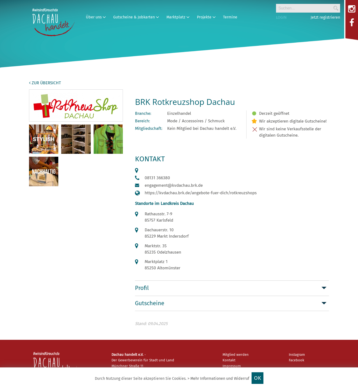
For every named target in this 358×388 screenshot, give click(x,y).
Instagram (297, 354)
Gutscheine (149, 303)
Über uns (96, 17)
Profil (142, 288)
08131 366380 (157, 177)
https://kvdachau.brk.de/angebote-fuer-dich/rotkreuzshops (201, 192)
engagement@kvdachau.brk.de (174, 185)
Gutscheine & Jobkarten (136, 17)
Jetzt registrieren (325, 17)
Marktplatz (178, 17)
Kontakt (229, 360)
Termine (230, 17)
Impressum (232, 366)
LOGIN (281, 17)
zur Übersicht (45, 82)
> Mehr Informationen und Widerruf (218, 378)
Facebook (296, 360)
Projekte (206, 17)
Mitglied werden (236, 354)
